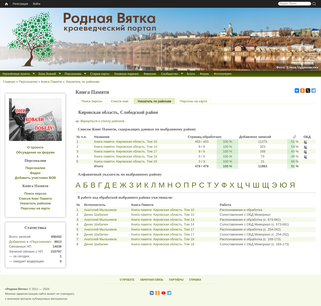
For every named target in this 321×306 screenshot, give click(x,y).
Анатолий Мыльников (100, 210)
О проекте (35, 147)
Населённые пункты (16, 73)
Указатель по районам (82, 82)
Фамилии (149, 73)
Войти (36, 4)
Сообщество (169, 73)
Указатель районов (35, 203)
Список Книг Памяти (35, 198)
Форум (204, 73)
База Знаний (47, 73)
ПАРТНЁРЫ (176, 279)
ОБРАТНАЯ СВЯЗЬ (151, 279)
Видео (35, 173)
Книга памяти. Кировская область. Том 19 (125, 161)
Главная (9, 82)
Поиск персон (92, 101)
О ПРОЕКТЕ (127, 279)
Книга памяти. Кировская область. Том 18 (125, 156)
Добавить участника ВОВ (35, 178)
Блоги (191, 73)
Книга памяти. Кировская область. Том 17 (125, 151)
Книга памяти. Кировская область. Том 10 (125, 141)
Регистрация (20, 4)
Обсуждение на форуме (35, 152)
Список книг (120, 101)
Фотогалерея (222, 73)
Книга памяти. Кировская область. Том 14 (125, 146)
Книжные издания (126, 73)
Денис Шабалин (96, 214)
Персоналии (73, 73)
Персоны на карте (193, 101)
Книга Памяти (51, 82)
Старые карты (99, 73)
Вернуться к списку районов (102, 121)
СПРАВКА (195, 279)
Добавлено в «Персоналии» (30, 242)
